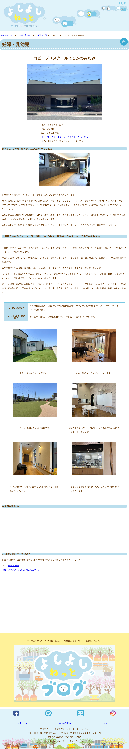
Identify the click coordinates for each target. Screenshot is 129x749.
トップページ (6, 35)
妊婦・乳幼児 (25, 35)
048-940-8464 (13, 566)
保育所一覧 (42, 35)
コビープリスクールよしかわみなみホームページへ (64, 137)
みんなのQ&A (64, 723)
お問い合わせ (108, 723)
